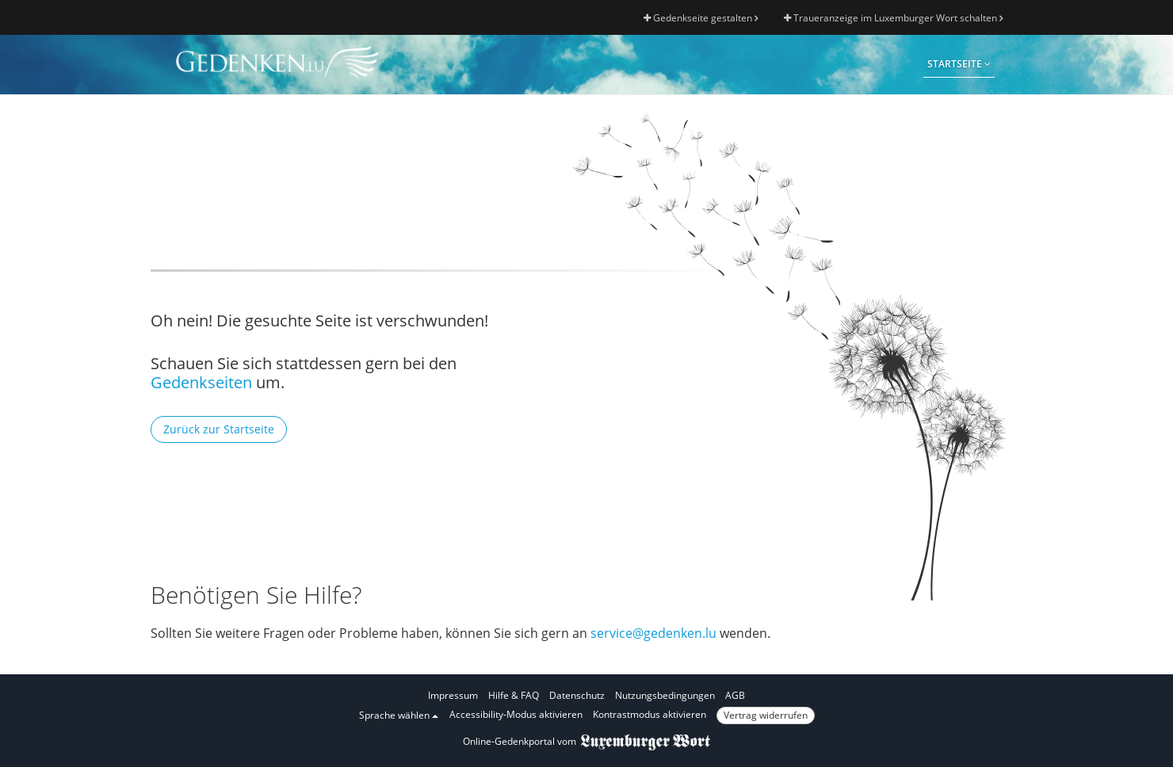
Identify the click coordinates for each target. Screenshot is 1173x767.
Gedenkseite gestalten (701, 18)
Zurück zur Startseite (218, 429)
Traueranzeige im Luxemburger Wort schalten (893, 18)
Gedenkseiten (201, 382)
